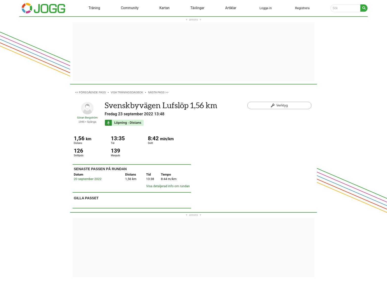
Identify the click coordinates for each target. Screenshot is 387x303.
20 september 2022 (87, 179)
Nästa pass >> (158, 92)
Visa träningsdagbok (127, 92)
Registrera (302, 8)
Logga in (266, 8)
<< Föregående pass (90, 92)
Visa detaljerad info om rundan (168, 186)
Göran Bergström (87, 117)
